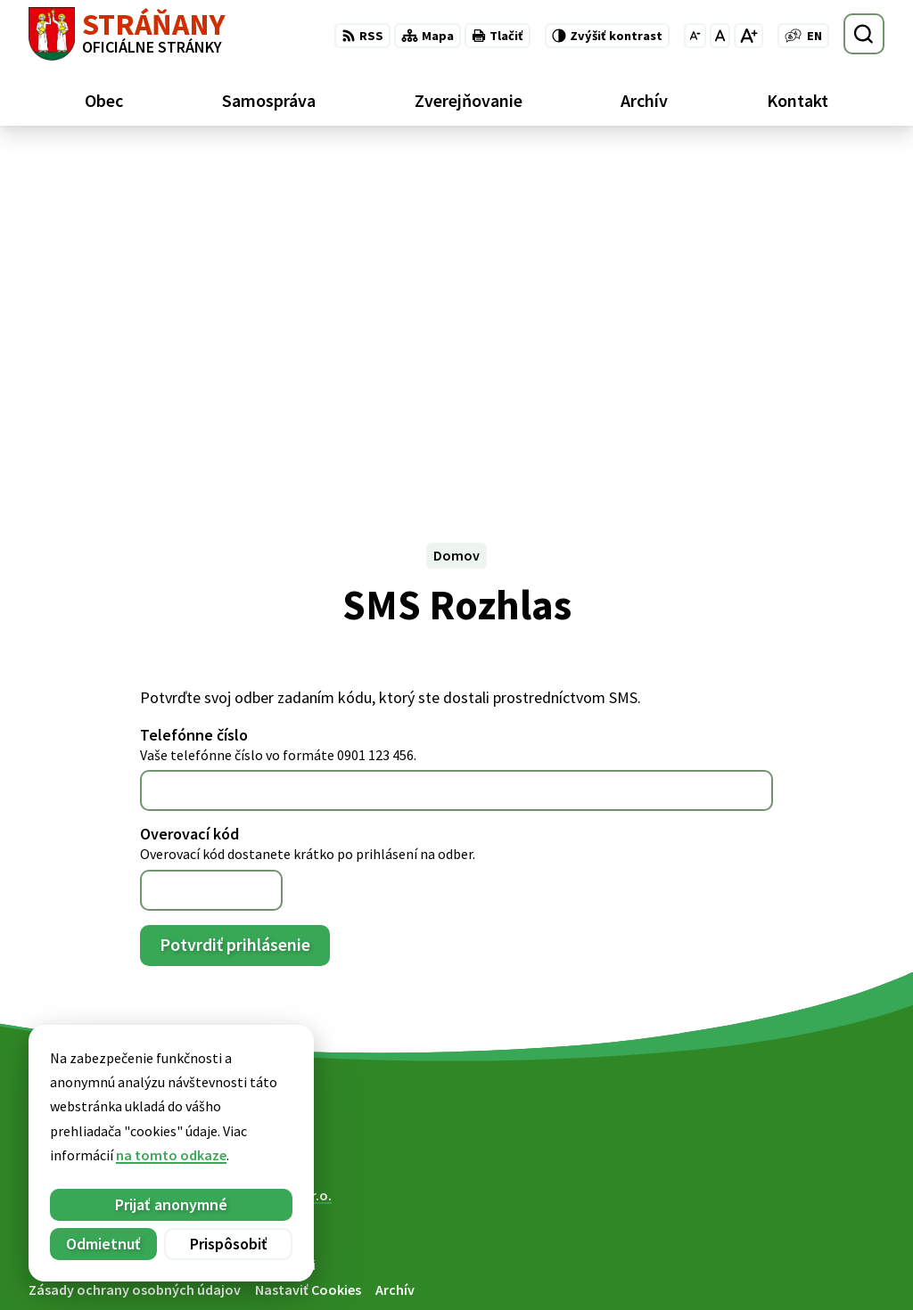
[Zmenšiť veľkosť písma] (695, 35)
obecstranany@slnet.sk (810, 1271)
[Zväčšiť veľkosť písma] (748, 35)
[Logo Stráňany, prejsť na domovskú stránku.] (127, 34)
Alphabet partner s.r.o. (261, 849)
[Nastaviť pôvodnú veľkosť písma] (720, 35)
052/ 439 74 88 (778, 1249)
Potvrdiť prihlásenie (235, 598)
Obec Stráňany (175, 866)
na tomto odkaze (79, 1155)
